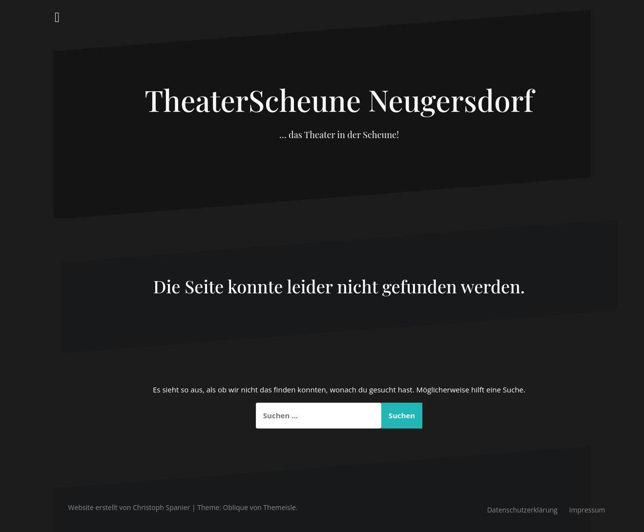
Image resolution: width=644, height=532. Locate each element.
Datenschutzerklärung (522, 509)
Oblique (236, 507)
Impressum (587, 509)
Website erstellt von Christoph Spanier (129, 507)
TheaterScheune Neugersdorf (339, 99)
